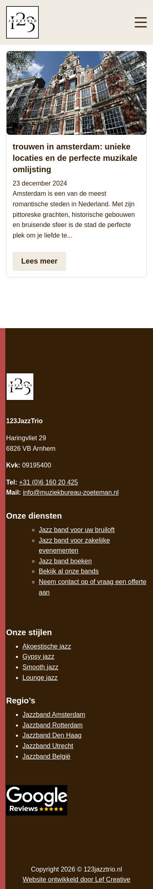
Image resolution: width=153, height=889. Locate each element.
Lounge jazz (40, 677)
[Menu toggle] (141, 22)
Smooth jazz (40, 667)
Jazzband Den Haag (52, 735)
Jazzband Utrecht (47, 745)
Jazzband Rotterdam (52, 725)
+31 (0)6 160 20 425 (48, 482)
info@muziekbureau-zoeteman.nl (71, 492)
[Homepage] (52, 21)
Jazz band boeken (65, 561)
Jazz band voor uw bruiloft (77, 529)
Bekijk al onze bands (69, 571)
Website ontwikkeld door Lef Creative (77, 879)
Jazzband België (46, 756)
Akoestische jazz (46, 646)
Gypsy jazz (38, 656)
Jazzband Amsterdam (53, 714)
